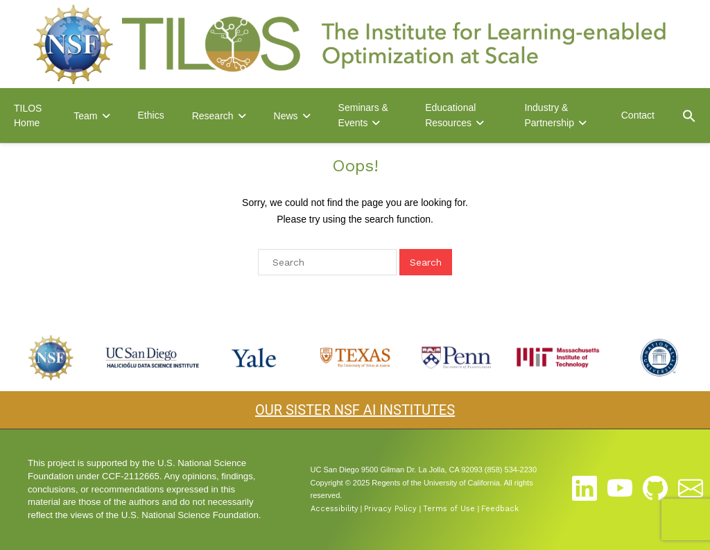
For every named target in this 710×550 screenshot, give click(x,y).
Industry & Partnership (549, 115)
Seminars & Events (363, 115)
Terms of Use (449, 508)
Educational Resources (450, 115)
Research (213, 115)
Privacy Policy (390, 508)
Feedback (500, 508)
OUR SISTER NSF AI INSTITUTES (355, 410)
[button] (689, 115)
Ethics (151, 115)
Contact (638, 115)
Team (85, 115)
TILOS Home (28, 115)
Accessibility (334, 508)
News (286, 115)
